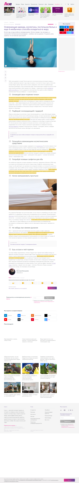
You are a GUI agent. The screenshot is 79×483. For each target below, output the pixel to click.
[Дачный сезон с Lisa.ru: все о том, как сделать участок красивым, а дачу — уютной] (45, 10)
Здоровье (50, 4)
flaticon (11, 431)
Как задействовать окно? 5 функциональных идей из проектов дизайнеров (47, 396)
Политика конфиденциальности (36, 422)
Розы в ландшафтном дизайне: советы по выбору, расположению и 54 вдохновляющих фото (12, 377)
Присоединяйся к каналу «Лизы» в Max (33, 14)
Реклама (33, 412)
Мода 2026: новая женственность (7, 14)
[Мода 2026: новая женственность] (9, 10)
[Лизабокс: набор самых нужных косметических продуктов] (69, 10)
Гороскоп (41, 4)
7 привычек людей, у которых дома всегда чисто (29, 395)
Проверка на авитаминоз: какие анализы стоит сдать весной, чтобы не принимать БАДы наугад (47, 358)
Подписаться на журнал (9, 425)
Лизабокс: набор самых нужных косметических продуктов (69, 15)
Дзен (20, 319)
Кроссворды (48, 417)
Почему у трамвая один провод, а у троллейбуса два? (12, 395)
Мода (22, 4)
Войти (72, 4)
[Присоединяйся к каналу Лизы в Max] (12, 331)
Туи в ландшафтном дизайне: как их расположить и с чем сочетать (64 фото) (48, 377)
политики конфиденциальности (49, 301)
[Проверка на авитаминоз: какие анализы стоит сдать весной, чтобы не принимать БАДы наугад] (48, 349)
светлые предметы (13, 126)
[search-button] (68, 4)
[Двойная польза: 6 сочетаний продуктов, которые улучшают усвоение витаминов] (30, 349)
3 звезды (50, 24)
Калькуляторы (48, 415)
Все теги (47, 420)
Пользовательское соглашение (35, 419)
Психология (34, 4)
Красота (27, 4)
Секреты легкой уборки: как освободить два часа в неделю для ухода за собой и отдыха (21, 15)
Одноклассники (36, 315)
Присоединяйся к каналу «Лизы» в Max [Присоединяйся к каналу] (10, 339)
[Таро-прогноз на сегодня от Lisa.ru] (57, 10)
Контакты (33, 414)
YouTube (7, 319)
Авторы (32, 416)
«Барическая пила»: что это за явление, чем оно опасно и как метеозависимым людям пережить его (12, 358)
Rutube (47, 315)
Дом (46, 4)
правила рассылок (37, 302)
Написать (53, 288)
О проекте (33, 410)
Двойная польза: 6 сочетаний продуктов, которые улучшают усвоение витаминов (30, 358)
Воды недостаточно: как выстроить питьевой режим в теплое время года (47, 340)
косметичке (40, 146)
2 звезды (49, 24)
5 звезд (53, 24)
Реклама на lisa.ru (61, 71)
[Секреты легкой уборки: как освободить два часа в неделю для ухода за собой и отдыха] (21, 10)
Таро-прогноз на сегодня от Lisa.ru (57, 14)
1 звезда (48, 24)
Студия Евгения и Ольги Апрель (14, 430)
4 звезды (51, 24)
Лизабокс (57, 4)
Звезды (18, 4)
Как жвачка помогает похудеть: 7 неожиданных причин (23, 244)
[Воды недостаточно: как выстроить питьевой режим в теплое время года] (48, 331)
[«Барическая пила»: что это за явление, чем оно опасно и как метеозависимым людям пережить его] (12, 349)
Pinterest (34, 319)
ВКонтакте (22, 315)
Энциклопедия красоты (48, 412)
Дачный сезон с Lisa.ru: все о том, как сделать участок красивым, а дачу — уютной (45, 15)
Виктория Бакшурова (9, 24)
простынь (11, 216)
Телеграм (8, 315)
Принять (69, 480)
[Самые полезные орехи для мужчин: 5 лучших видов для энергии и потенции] (30, 331)
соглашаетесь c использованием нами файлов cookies (30, 480)
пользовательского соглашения (39, 301)
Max (47, 319)
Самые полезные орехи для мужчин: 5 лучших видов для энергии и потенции (29, 340)
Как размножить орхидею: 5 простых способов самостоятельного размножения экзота (29, 377)
